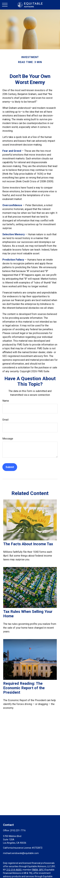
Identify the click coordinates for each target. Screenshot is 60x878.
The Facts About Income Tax (28, 544)
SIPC (41, 869)
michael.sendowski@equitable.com (21, 853)
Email (5, 419)
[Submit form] (9, 467)
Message (7, 438)
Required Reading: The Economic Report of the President (24, 688)
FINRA (35, 869)
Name (5, 400)
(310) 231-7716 (18, 830)
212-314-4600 (13, 869)
